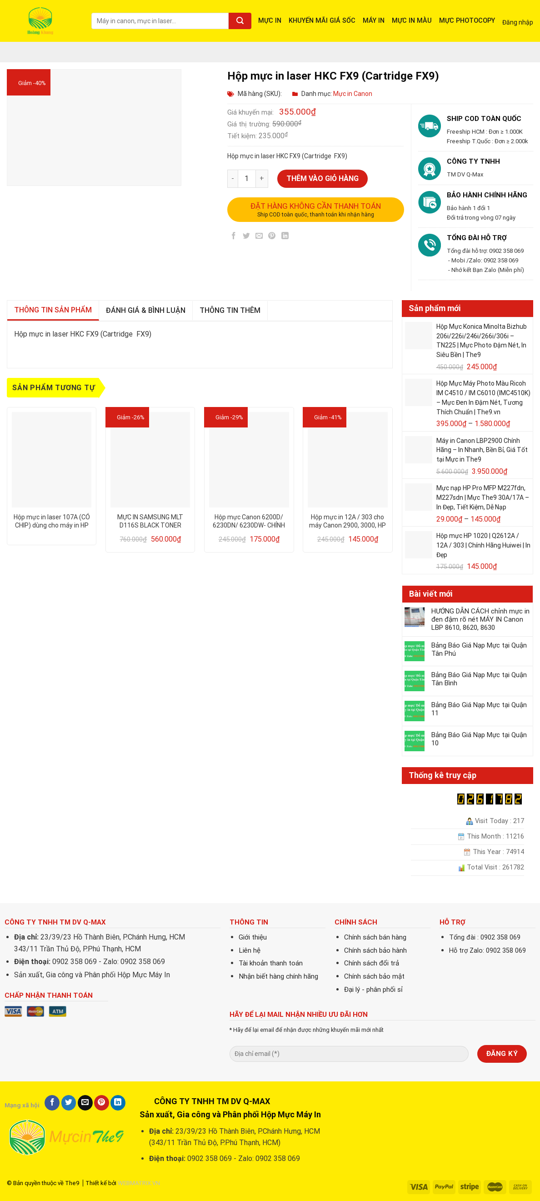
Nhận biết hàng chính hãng (278, 976)
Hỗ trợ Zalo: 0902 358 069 (487, 951)
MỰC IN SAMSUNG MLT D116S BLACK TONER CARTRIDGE (150, 521)
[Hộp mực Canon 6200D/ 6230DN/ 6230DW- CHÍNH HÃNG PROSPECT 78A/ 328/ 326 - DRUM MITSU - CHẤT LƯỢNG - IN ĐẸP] (249, 460)
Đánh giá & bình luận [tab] (145, 310)
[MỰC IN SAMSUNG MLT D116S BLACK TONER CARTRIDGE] (150, 460)
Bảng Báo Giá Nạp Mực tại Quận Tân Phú (479, 649)
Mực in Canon (352, 93)
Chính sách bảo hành (375, 950)
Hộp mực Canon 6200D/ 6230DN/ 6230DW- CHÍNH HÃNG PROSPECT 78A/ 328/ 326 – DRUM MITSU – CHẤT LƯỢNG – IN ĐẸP (248, 521)
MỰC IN (269, 21)
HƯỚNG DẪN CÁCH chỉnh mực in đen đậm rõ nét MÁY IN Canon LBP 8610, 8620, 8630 (480, 619)
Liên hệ (249, 950)
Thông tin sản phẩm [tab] (53, 310)
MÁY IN (374, 21)
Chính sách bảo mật (374, 976)
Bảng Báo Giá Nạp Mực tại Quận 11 (479, 709)
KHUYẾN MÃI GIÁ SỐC (322, 21)
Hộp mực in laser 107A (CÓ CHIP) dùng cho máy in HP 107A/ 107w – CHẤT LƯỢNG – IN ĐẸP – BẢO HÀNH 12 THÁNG (52, 521)
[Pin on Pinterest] (272, 237)
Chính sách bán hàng (375, 937)
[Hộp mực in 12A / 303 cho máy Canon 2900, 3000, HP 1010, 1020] (348, 460)
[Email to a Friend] (259, 237)
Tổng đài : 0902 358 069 (484, 937)
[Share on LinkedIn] (284, 237)
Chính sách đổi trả (371, 963)
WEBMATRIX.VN (139, 1183)
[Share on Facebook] (234, 237)
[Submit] (240, 21)
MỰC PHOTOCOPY (467, 21)
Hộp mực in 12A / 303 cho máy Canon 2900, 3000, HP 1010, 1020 (347, 521)
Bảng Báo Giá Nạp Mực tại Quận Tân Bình (479, 679)
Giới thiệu (253, 937)
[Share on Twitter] (246, 237)
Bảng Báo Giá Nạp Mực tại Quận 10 (479, 739)
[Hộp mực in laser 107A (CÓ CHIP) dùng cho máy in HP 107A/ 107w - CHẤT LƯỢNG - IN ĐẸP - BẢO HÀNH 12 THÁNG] (52, 460)
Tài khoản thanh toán (271, 963)
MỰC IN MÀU (412, 21)
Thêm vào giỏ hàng (322, 178)
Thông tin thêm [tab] (230, 310)
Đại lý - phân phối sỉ (373, 989)
